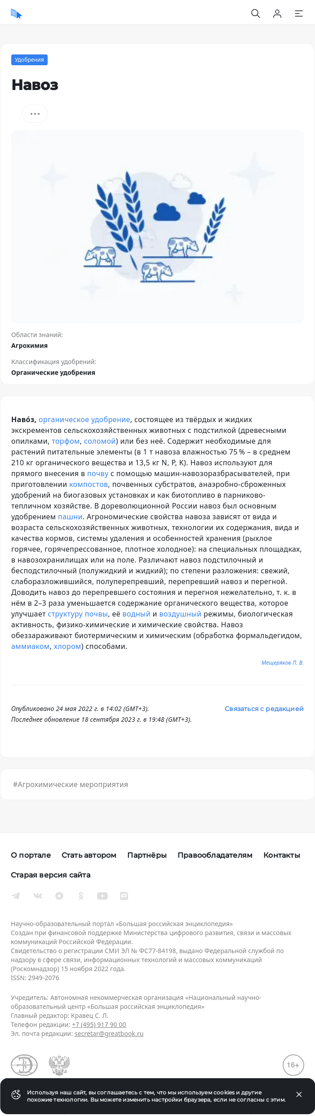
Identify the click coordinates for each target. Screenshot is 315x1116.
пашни (70, 517)
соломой (100, 441)
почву (97, 473)
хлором (67, 646)
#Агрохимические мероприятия (70, 784)
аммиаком (30, 646)
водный (137, 614)
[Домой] (16, 13)
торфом (66, 441)
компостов (88, 484)
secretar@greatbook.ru (109, 1033)
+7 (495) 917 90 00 (99, 1024)
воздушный (180, 614)
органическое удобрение (84, 419)
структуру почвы (78, 614)
